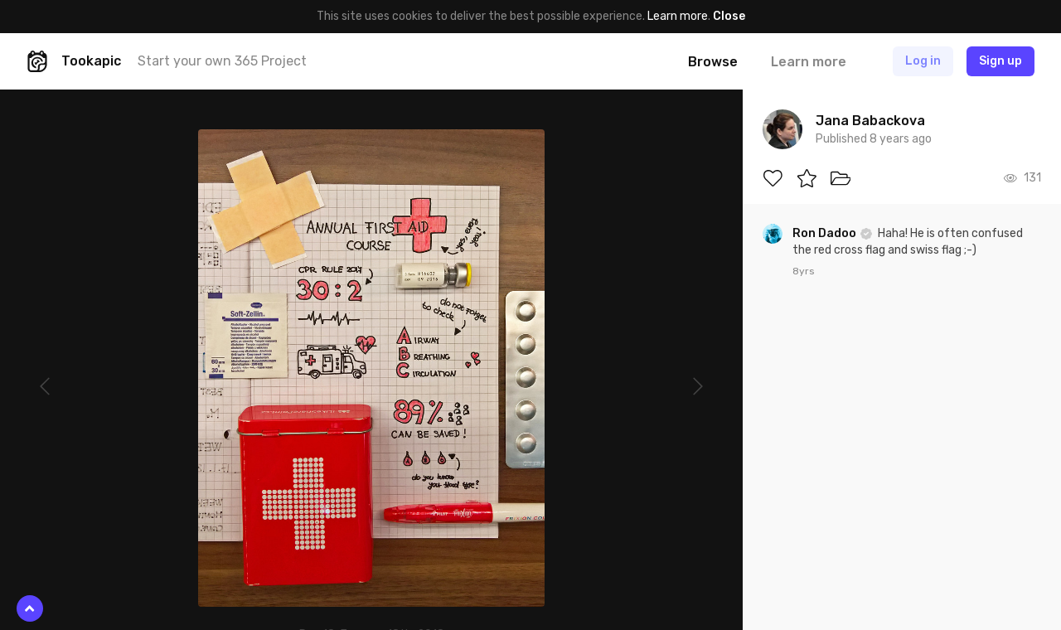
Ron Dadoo (825, 233)
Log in (923, 61)
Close (729, 16)
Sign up (1000, 61)
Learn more (677, 16)
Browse (713, 62)
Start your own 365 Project (222, 61)
